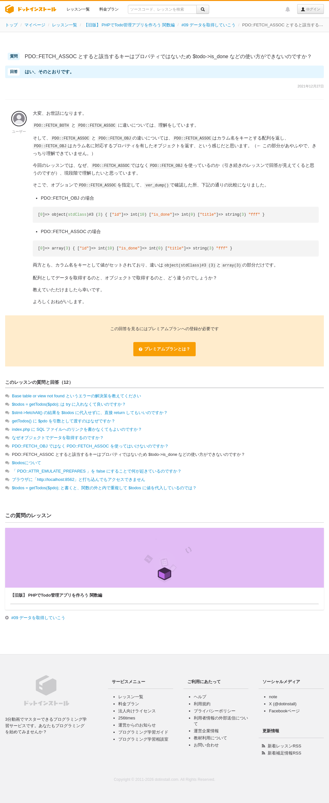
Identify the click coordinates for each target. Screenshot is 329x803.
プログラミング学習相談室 (143, 739)
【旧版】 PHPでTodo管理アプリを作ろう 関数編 (129, 25)
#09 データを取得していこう (209, 25)
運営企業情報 (206, 730)
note (273, 696)
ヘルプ (200, 696)
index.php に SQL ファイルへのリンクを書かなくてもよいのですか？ (77, 429)
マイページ (34, 25)
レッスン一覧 (78, 9)
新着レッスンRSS (284, 746)
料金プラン (109, 9)
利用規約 (202, 703)
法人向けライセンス (137, 710)
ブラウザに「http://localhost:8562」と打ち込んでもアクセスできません (78, 479)
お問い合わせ (206, 745)
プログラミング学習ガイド (143, 732)
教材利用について (210, 737)
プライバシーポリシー (215, 710)
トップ (11, 25)
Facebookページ (284, 710)
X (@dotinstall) (282, 703)
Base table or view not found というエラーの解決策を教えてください (76, 395)
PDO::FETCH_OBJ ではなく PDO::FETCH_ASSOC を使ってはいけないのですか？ (90, 446)
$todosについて (26, 462)
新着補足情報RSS (284, 753)
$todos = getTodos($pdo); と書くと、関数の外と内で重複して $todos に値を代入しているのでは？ (104, 487)
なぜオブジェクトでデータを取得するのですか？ (58, 437)
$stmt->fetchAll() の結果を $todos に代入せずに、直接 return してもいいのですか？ (90, 412)
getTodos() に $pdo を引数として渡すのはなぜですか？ (63, 421)
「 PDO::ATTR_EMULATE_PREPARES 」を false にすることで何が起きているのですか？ (97, 471)
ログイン (310, 9)
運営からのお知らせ (137, 725)
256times (126, 718)
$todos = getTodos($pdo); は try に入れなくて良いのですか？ (69, 404)
